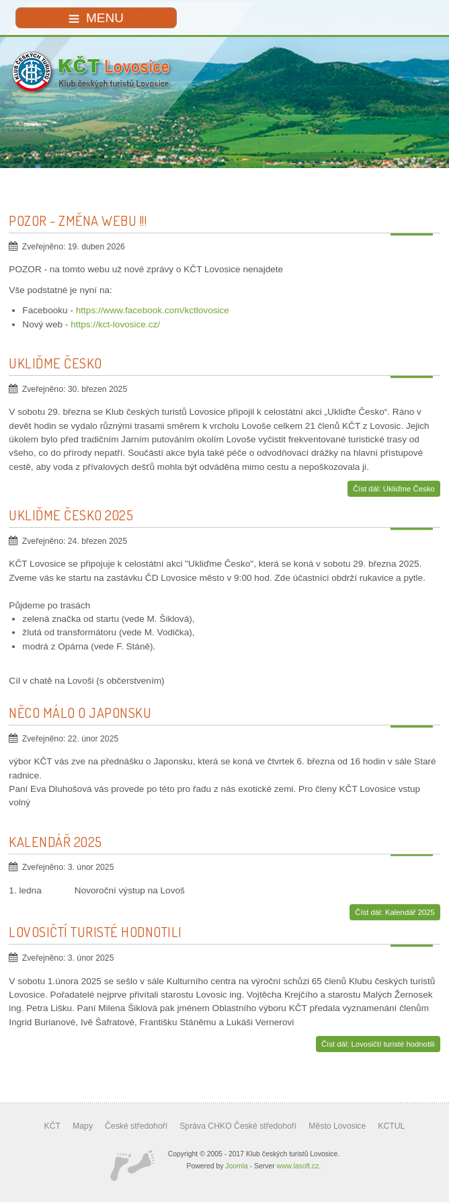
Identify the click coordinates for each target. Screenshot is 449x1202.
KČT (52, 1126)
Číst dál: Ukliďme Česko (394, 489)
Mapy (83, 1126)
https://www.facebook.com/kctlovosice (152, 310)
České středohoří (136, 1126)
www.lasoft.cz (298, 1166)
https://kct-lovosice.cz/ (115, 324)
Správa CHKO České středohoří (237, 1126)
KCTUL (391, 1126)
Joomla (236, 1166)
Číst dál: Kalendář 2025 (394, 912)
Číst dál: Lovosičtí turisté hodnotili (378, 1044)
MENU (96, 18)
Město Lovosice (337, 1126)
